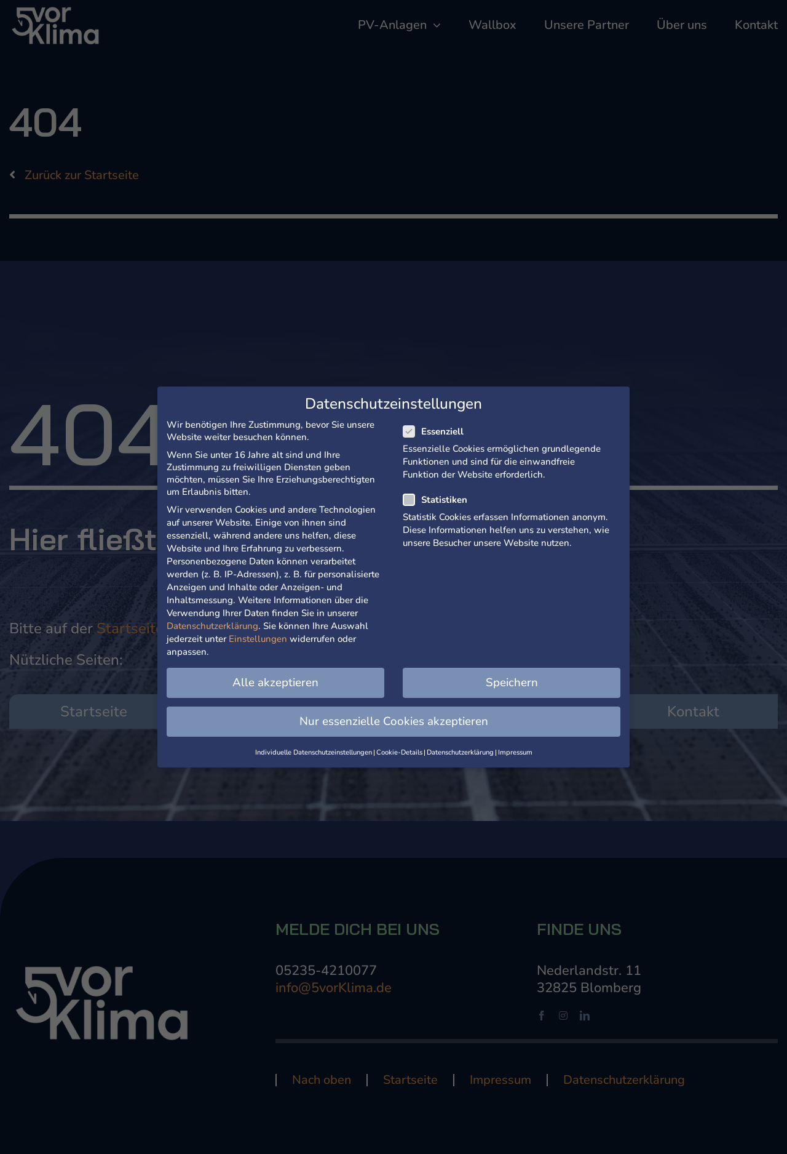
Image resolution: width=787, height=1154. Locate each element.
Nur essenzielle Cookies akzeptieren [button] (393, 721)
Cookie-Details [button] (399, 752)
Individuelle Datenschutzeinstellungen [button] (313, 752)
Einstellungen (258, 639)
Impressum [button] (515, 752)
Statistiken (440, 500)
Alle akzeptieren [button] (275, 683)
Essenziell (438, 431)
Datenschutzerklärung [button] (460, 752)
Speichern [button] (512, 683)
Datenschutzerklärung (212, 626)
